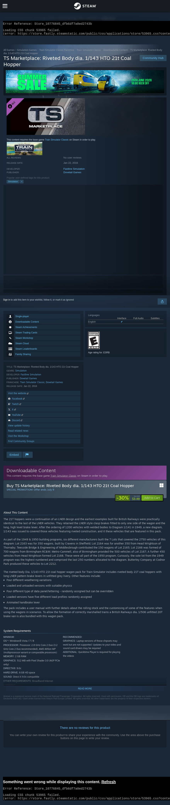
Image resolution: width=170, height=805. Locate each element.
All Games (8, 52)
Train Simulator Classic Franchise (56, 52)
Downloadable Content (115, 52)
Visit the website (18, 395)
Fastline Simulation (74, 171)
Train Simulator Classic (89, 52)
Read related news (18, 433)
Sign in (6, 302)
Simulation (13, 184)
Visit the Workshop (18, 438)
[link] (128, 500)
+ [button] (21, 184)
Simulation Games (27, 52)
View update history (19, 427)
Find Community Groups (21, 443)
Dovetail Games (72, 174)
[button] (152, 500)
